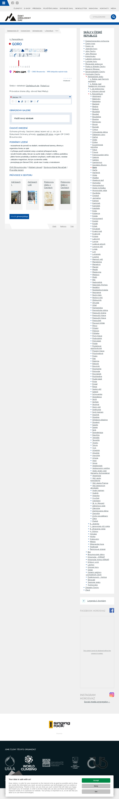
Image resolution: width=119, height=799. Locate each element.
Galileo (95, 160)
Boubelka (96, 117)
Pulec (95, 356)
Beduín (95, 109)
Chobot (95, 196)
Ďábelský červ (98, 135)
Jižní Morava (91, 54)
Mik (94, 280)
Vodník (95, 493)
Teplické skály (94, 582)
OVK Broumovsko (18, 167)
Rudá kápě (97, 379)
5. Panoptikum (49, 31)
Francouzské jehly (100, 155)
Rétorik (95, 364)
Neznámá (96, 292)
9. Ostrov (94, 531)
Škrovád (91, 580)
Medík (95, 269)
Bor (89, 552)
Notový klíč (97, 298)
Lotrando (96, 254)
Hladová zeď (98, 180)
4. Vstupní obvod (97, 91)
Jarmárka (96, 198)
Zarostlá (96, 513)
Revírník (96, 366)
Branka (95, 119)
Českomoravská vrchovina (97, 41)
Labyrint (96, 239)
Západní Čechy (92, 587)
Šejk (94, 430)
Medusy (95, 275)
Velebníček (97, 466)
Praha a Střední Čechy (95, 67)
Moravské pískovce (94, 64)
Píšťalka (95, 333)
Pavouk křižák (98, 323)
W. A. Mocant (98, 503)
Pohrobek (96, 341)
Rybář (95, 384)
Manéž (95, 267)
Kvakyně (96, 234)
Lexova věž (97, 247)
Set (96, 792)
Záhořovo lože (98, 506)
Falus (94, 150)
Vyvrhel (95, 498)
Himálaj (93, 534)
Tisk (72, 226)
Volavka (95, 496)
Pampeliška (97, 308)
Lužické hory (91, 61)
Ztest (87, 590)
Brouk (95, 124)
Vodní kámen (98, 490)
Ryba (94, 381)
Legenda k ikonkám (94, 601)
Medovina (96, 272)
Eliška (95, 142)
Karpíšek (96, 206)
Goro (94, 167)
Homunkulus (98, 185)
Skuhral (95, 404)
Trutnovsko (93, 585)
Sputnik (95, 415)
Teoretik (96, 440)
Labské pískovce (93, 59)
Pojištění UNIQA (50, 8)
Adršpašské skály (37, 31)
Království (94, 539)
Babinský (96, 99)
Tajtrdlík (95, 438)
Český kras (90, 44)
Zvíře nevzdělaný (100, 516)
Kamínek (96, 203)
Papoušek (96, 321)
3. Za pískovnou (97, 89)
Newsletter (81, 8)
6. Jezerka (94, 524)
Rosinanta (96, 369)
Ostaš (90, 570)
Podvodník (97, 338)
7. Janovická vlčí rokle (100, 526)
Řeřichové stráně (98, 549)
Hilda (94, 175)
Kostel (95, 221)
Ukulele (95, 453)
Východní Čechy (25, 31)
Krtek (94, 226)
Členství (18, 8)
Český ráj (89, 46)
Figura (95, 152)
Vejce (94, 463)
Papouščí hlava (99, 315)
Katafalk (96, 208)
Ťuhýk (95, 445)
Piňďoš (95, 328)
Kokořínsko (90, 56)
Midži (94, 277)
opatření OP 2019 (45, 134)
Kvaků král (97, 231)
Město (93, 542)
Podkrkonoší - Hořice (97, 577)
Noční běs (97, 295)
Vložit (19, 216)
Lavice (95, 241)
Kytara (95, 236)
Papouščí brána (99, 313)
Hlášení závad (35, 167)
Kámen (95, 201)
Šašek (95, 427)
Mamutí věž (97, 259)
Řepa (94, 387)
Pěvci (94, 326)
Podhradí (94, 547)
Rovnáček (96, 374)
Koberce (96, 213)
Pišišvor (95, 331)
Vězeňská (96, 476)
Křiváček (96, 229)
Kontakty (104, 8)
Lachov (91, 565)
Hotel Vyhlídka (99, 188)
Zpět (54, 226)
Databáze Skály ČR (12, 31)
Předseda (37, 8)
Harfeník (96, 173)
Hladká (95, 178)
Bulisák (95, 127)
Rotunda (96, 371)
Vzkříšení (96, 501)
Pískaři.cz (44, 86)
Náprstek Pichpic (100, 285)
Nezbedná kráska (100, 290)
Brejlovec (96, 122)
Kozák (95, 224)
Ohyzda (95, 303)
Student (96, 422)
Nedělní (96, 287)
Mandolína (97, 262)
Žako (94, 519)
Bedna (95, 106)
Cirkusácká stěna (100, 132)
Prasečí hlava (98, 351)
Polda (95, 343)
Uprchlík (96, 455)
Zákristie (96, 508)
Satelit (95, 392)
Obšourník (97, 300)
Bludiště (96, 112)
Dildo (94, 140)
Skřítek (95, 402)
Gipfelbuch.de (32, 86)
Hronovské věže (99, 190)
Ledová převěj (98, 244)
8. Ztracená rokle (98, 529)
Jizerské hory (91, 49)
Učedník (96, 450)
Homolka (96, 183)
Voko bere (15, 97)
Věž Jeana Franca (100, 483)
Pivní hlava (97, 336)
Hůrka (92, 536)
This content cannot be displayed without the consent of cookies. (97, 652)
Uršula (95, 458)
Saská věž (96, 389)
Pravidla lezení (17, 170)
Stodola (95, 417)
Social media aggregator (97, 702)
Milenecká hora (97, 544)
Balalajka (96, 101)
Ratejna (95, 361)
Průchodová (97, 353)
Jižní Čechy (90, 51)
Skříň (94, 399)
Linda (94, 249)
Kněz (94, 211)
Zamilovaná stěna (100, 511)
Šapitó (95, 425)
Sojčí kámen (97, 412)
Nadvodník (97, 282)
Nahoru (63, 226)
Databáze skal (66, 8)
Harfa (94, 170)
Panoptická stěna (100, 310)
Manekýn (96, 264)
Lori (94, 252)
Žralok (95, 521)
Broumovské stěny (96, 554)
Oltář (94, 305)
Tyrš (94, 448)
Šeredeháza (97, 432)
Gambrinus (97, 162)
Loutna (95, 257)
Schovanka (97, 394)
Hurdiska (96, 193)
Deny (96, 786)
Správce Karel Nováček (55, 167)
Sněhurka (96, 410)
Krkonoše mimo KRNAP (98, 560)
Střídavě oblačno (100, 420)
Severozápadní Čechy (95, 72)
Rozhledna (97, 376)
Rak (94, 359)
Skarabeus (97, 397)
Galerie (95, 157)
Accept (96, 780)
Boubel (95, 114)
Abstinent (96, 96)
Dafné (95, 137)
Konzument (97, 218)
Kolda (95, 216)
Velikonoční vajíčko (101, 468)
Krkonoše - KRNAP (96, 557)
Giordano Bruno (99, 165)
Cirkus (95, 129)
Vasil (94, 461)
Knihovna (93, 8)
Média (113, 8)
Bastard (95, 104)
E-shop (27, 8)
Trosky (95, 443)
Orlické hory (93, 567)
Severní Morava (92, 69)
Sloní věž (96, 407)
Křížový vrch (93, 562)
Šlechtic (96, 435)
